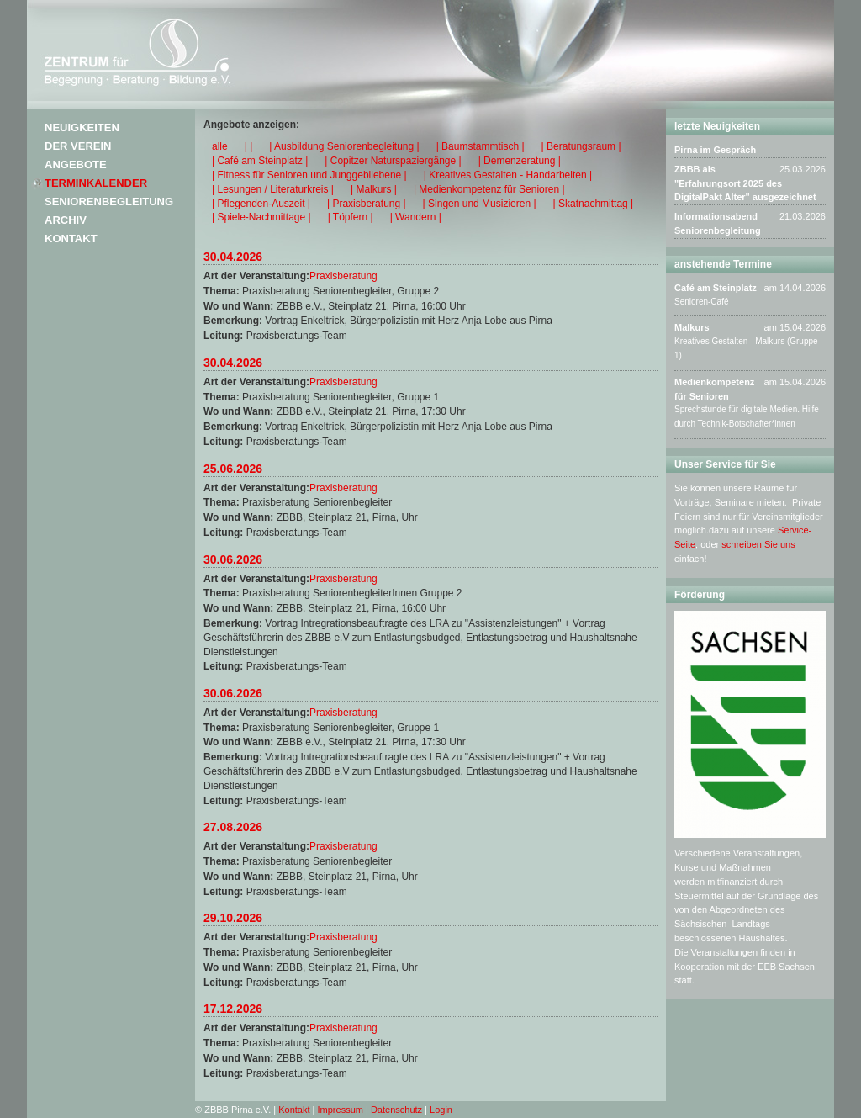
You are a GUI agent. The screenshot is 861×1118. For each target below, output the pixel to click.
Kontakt (71, 238)
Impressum (340, 1110)
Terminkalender (96, 183)
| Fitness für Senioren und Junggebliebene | (309, 175)
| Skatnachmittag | (593, 203)
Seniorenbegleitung (109, 201)
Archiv (66, 220)
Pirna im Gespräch (715, 150)
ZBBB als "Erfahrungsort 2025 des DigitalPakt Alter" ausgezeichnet (745, 183)
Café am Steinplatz (715, 288)
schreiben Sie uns (758, 544)
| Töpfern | (350, 217)
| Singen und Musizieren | (479, 203)
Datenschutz (396, 1110)
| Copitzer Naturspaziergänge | (393, 161)
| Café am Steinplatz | (260, 161)
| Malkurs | (374, 189)
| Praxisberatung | (366, 203)
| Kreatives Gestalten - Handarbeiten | (508, 175)
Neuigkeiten (82, 127)
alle (220, 146)
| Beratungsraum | (581, 146)
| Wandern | (415, 217)
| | (249, 146)
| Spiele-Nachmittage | (261, 217)
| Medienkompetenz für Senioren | (489, 189)
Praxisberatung (343, 276)
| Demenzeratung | (519, 161)
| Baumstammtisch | (480, 146)
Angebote (76, 164)
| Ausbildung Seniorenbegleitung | (344, 146)
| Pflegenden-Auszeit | (261, 203)
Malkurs (692, 327)
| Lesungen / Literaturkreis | (273, 189)
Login (441, 1110)
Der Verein (78, 146)
